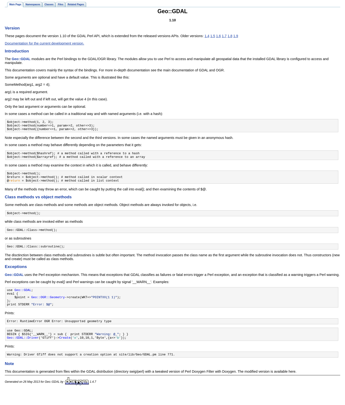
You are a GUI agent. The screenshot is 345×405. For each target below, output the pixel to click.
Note (9, 378)
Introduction (17, 51)
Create (64, 352)
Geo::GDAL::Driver (23, 352)
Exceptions (16, 274)
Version (12, 28)
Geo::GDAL (21, 59)
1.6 (218, 36)
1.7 (224, 36)
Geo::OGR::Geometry (48, 307)
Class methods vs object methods (38, 202)
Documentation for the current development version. (44, 43)
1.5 (212, 36)
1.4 (207, 36)
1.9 (235, 36)
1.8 (230, 36)
